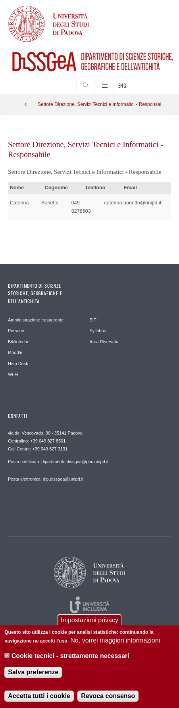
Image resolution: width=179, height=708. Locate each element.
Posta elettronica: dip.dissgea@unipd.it (45, 479)
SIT (93, 319)
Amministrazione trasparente (36, 319)
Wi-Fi (13, 374)
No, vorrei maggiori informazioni (115, 642)
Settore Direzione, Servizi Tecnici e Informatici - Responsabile (99, 104)
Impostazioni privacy (89, 622)
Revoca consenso (108, 698)
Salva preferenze (33, 674)
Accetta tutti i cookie (39, 698)
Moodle (15, 352)
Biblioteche (18, 341)
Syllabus (98, 330)
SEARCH (156, 79)
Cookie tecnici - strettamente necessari (70, 657)
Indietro (26, 104)
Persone (16, 330)
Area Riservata (104, 341)
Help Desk (18, 363)
